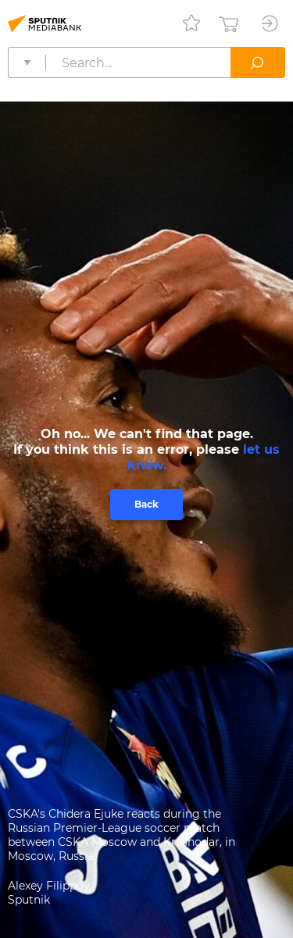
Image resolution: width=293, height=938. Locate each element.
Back (146, 504)
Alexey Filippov (49, 886)
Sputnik (29, 900)
